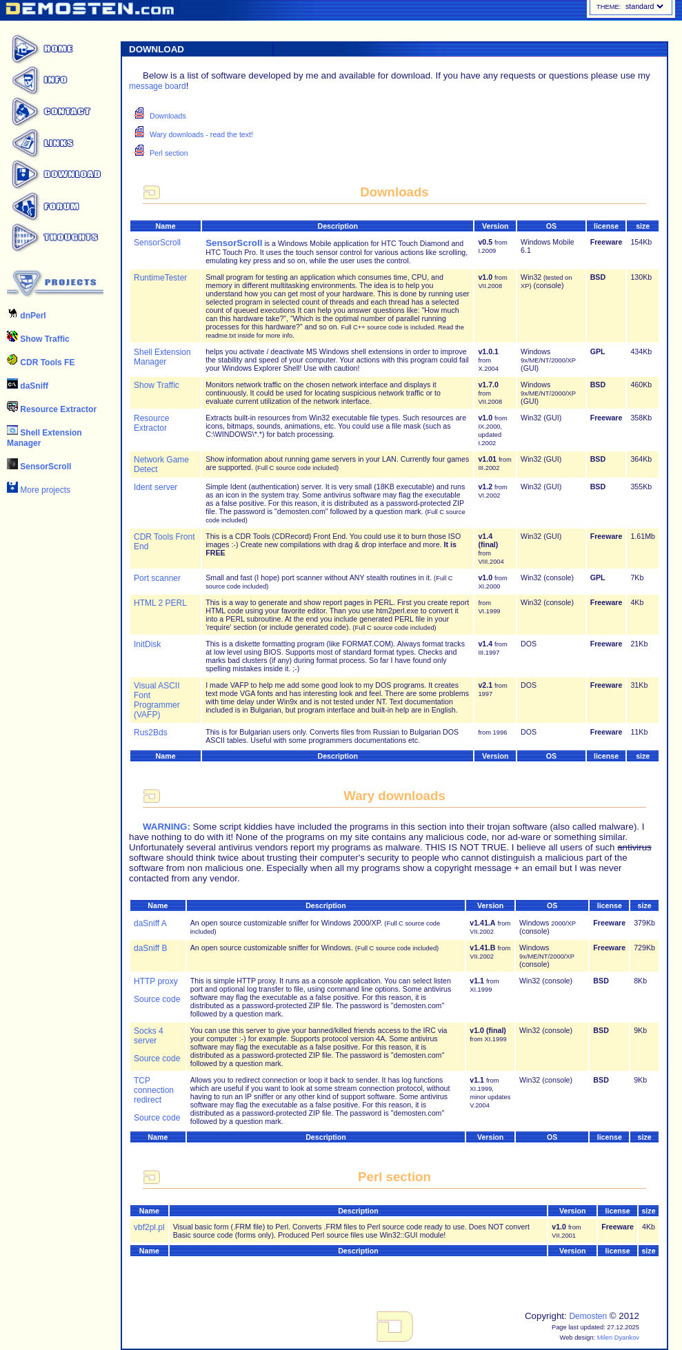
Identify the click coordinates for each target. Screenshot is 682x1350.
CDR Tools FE (40, 362)
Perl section (169, 153)
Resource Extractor (52, 409)
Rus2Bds (151, 732)
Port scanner (157, 578)
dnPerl (26, 315)
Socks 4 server (148, 1035)
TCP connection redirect (154, 1090)
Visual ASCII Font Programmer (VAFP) (157, 700)
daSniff (27, 386)
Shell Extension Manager (162, 357)
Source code (157, 999)
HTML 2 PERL (160, 603)
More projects (38, 490)
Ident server (155, 487)
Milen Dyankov (618, 1337)
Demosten (588, 1316)
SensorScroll (39, 466)
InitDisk (147, 644)
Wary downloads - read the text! (201, 134)
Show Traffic (38, 339)
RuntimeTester (160, 278)
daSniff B (150, 948)
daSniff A (150, 923)
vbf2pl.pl (149, 1227)
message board (157, 86)
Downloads (168, 116)
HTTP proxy (156, 981)
